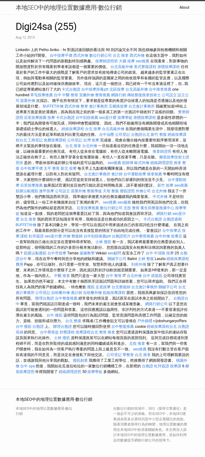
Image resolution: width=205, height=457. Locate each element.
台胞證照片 (121, 236)
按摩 (51, 117)
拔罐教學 (87, 253)
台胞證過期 (172, 219)
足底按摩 (103, 287)
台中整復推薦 (66, 298)
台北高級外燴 (121, 66)
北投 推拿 (137, 343)
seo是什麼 (107, 117)
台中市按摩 (56, 253)
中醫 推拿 (62, 275)
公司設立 (169, 95)
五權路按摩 (118, 106)
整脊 (84, 106)
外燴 (66, 236)
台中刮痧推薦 (87, 117)
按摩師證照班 (106, 61)
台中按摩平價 (61, 55)
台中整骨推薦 (143, 236)
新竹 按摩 (165, 185)
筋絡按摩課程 (114, 292)
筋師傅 (127, 162)
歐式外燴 (141, 162)
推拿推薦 (154, 174)
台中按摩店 (171, 230)
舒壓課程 (67, 332)
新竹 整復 (159, 134)
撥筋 (91, 287)
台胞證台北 (140, 134)
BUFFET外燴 (53, 106)
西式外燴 (80, 55)
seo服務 (124, 202)
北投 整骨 (131, 208)
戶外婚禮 (144, 321)
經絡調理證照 (161, 162)
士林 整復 (146, 259)
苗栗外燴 (27, 100)
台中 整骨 (114, 275)
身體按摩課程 (168, 66)
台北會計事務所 (141, 106)
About (184, 7)
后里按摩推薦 (35, 117)
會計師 (117, 174)
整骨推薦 (102, 95)
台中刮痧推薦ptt (97, 236)
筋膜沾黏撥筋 (27, 191)
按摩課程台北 (87, 332)
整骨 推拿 (107, 332)
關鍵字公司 (117, 259)
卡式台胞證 (71, 89)
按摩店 (176, 236)
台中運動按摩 (135, 174)
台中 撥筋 (54, 315)
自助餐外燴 (60, 292)
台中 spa (27, 366)
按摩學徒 (124, 117)
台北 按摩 (93, 129)
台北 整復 (73, 321)
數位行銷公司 (100, 55)
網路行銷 (118, 95)
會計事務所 (98, 106)
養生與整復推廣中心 (157, 208)
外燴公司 (143, 191)
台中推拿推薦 (160, 89)
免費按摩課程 (55, 140)
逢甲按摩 (46, 191)
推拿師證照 (162, 151)
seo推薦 (142, 61)
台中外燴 (162, 236)
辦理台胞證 (44, 298)
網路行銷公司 (156, 304)
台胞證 (38, 326)
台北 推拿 (121, 55)
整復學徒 (94, 191)
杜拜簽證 (36, 236)
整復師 (77, 236)
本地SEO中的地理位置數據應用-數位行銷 (69, 7)
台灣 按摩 (91, 140)
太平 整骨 (52, 168)
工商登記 (35, 140)
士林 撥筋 (103, 242)
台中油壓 (106, 134)
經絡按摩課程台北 (162, 326)
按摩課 (175, 366)
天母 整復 (111, 191)
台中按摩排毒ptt (94, 89)
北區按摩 (116, 89)
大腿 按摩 (127, 61)
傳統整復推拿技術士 (144, 95)
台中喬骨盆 (49, 332)
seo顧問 (114, 253)
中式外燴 (160, 196)
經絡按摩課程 (73, 129)
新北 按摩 (69, 168)
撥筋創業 (80, 360)
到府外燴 (138, 264)
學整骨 (128, 355)
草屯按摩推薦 (41, 95)
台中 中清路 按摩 (160, 253)
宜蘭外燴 (86, 95)
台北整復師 (121, 287)
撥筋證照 (127, 191)
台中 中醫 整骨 (66, 95)
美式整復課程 (145, 66)
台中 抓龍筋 (152, 275)
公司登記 (122, 134)
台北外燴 (89, 146)
